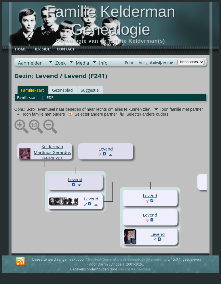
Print (129, 62)
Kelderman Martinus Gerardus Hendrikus (52, 152)
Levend (106, 149)
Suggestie (90, 90)
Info (103, 63)
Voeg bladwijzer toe (156, 62)
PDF (50, 97)
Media (82, 63)
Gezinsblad (62, 90)
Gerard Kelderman (134, 269)
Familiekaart (32, 90)
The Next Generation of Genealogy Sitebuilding (126, 259)
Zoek (60, 63)
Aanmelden (30, 63)
